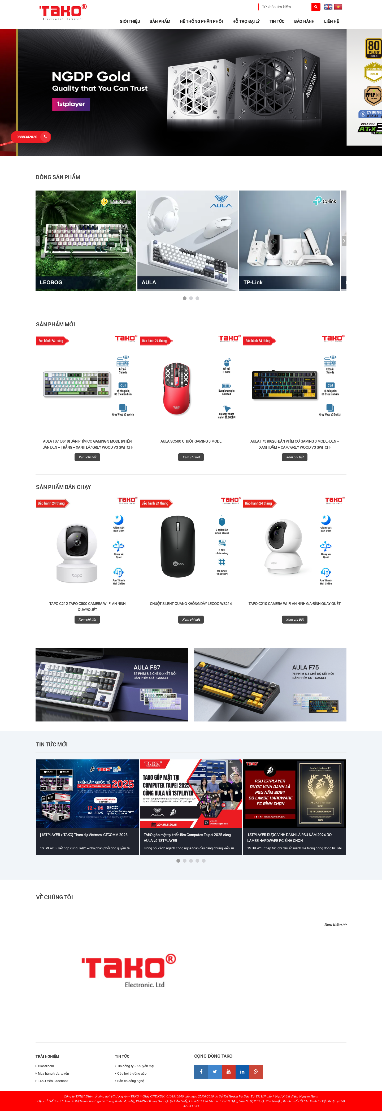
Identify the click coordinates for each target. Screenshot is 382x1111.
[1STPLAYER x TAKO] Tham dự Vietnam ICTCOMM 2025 (84, 835)
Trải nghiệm (47, 1056)
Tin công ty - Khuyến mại (134, 1066)
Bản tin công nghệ (129, 1081)
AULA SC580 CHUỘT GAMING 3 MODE (191, 441)
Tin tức (277, 21)
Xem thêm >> (335, 924)
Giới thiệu (130, 21)
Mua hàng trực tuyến (52, 1073)
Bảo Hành (304, 21)
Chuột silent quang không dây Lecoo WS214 (191, 604)
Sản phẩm (160, 21)
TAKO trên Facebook (52, 1081)
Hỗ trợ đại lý (246, 21)
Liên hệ (331, 21)
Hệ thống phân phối (201, 21)
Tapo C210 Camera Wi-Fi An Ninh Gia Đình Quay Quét (295, 604)
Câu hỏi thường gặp (130, 1073)
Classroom (45, 1066)
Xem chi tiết (87, 457)
